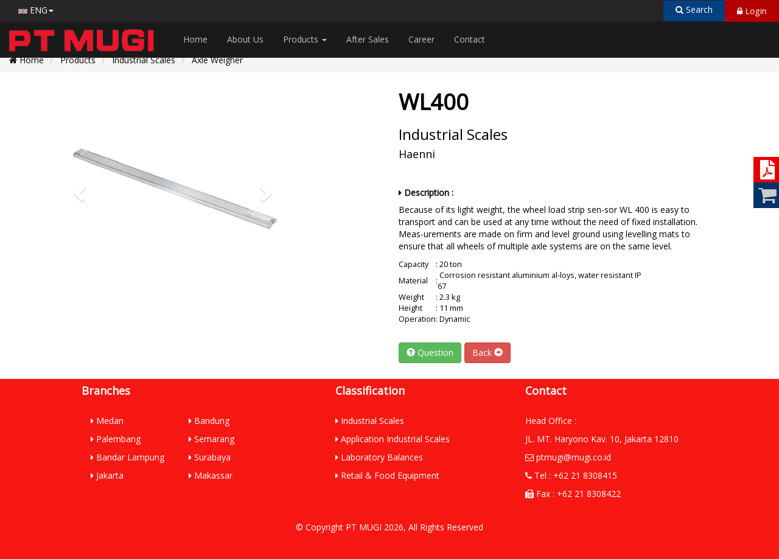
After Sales (367, 39)
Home (195, 39)
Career (421, 39)
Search (694, 9)
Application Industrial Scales (392, 439)
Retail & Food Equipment (387, 475)
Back (487, 352)
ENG (36, 10)
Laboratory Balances (379, 457)
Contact (469, 39)
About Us (245, 39)
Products (305, 39)
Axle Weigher (217, 60)
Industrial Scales (143, 60)
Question (430, 352)
